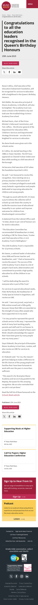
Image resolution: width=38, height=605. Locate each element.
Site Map (12, 589)
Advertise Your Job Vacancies (15, 541)
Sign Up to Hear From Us (23, 531)
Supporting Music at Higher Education (17, 430)
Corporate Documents (11, 583)
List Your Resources (19, 538)
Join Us (29, 541)
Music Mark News (10, 63)
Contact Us (9, 531)
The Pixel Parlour (21, 592)
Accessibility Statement (10, 586)
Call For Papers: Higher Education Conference (15, 454)
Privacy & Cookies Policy (25, 583)
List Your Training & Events (19, 535)
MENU (30, 4)
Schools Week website (11, 395)
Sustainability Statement (25, 586)
